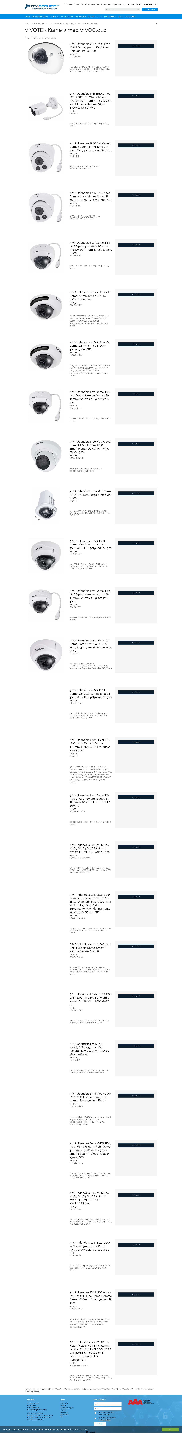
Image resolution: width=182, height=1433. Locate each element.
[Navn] (108, 1404)
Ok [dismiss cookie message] (170, 1429)
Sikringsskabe (130, 16)
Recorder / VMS (67, 16)
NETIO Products (110, 16)
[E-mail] (108, 1408)
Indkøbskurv (151, 4)
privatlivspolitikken (104, 1420)
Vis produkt (136, 46)
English (139, 4)
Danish (131, 4)
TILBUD (120, 16)
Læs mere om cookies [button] (79, 1429)
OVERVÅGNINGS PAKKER (40, 16)
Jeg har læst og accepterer (107, 1419)
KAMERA (27, 16)
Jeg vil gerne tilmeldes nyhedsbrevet (109, 1413)
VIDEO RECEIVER (80, 16)
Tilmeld (99, 1424)
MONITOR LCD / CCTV (95, 16)
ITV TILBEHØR (54, 16)
